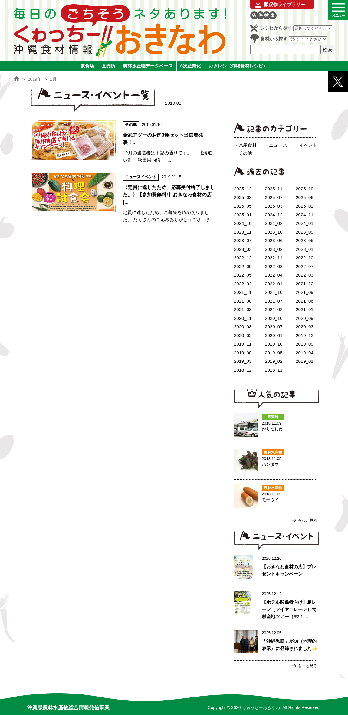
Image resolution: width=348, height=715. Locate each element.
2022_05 (242, 274)
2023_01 (304, 249)
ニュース (278, 145)
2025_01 (242, 214)
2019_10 (273, 343)
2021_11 (242, 292)
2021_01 (304, 309)
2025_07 (273, 197)
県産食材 (247, 145)
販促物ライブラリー (284, 4)
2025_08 (242, 197)
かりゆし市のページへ (275, 426)
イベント (308, 145)
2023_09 (304, 232)
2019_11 (242, 343)
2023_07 (242, 240)
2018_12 (242, 369)
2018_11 (273, 369)
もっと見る (307, 520)
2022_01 (273, 283)
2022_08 (273, 266)
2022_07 (304, 266)
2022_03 (304, 274)
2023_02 (273, 249)
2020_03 (304, 326)
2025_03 (273, 205)
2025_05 (242, 205)
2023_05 (304, 240)
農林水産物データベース (148, 65)
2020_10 (273, 318)
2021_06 (304, 300)
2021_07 (273, 300)
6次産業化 (190, 65)
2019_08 (242, 352)
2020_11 (242, 318)
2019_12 (304, 335)
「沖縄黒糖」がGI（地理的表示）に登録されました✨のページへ (275, 642)
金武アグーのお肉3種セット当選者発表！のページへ (123, 142)
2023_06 (273, 240)
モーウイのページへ (275, 497)
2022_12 (242, 257)
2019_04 (304, 352)
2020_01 (273, 335)
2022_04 (273, 274)
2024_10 (242, 223)
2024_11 (304, 214)
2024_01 (304, 223)
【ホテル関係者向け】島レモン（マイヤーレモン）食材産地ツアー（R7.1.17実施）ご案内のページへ (275, 605)
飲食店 (87, 65)
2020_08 (242, 326)
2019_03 (242, 361)
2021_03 (242, 309)
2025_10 (304, 188)
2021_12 (304, 283)
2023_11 (242, 232)
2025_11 (273, 188)
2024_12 (273, 214)
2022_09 (242, 266)
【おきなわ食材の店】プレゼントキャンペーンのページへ (275, 568)
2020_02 (242, 335)
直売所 (108, 65)
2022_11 (273, 257)
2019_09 (304, 343)
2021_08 (242, 300)
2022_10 (304, 257)
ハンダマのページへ (275, 461)
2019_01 (304, 361)
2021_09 (304, 292)
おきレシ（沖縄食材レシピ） (238, 65)
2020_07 (273, 326)
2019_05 (273, 352)
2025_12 (242, 188)
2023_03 (242, 249)
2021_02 (273, 309)
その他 (245, 153)
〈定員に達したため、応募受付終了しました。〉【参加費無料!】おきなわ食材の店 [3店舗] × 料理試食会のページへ (123, 198)
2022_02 (242, 283)
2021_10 (273, 292)
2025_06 (304, 197)
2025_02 (304, 205)
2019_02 (273, 361)
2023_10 (273, 232)
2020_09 (304, 318)
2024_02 (273, 223)
